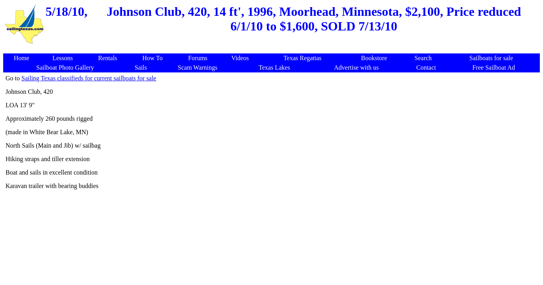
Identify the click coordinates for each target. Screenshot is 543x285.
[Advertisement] (273, 49)
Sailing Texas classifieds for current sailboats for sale (88, 78)
